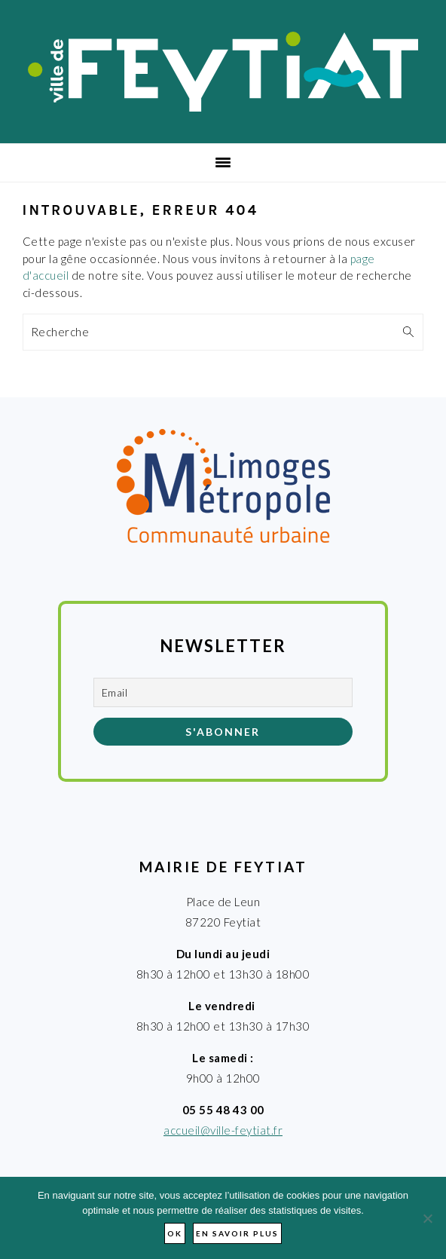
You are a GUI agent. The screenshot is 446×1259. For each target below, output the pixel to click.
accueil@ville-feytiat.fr (223, 1130)
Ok (174, 1233)
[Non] (427, 1218)
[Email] (223, 692)
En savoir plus (237, 1233)
